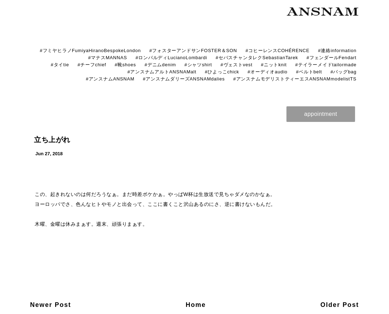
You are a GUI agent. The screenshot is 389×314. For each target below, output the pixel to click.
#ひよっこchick (222, 71)
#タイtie (60, 64)
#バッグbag (343, 71)
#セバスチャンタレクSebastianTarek (257, 57)
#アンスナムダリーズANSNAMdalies (184, 79)
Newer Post (50, 304)
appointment (320, 114)
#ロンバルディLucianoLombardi (171, 57)
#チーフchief (91, 64)
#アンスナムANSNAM (110, 79)
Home (196, 304)
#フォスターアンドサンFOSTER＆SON (193, 50)
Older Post (339, 304)
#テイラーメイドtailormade (325, 64)
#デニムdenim (160, 64)
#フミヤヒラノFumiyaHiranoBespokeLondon (90, 50)
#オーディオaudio (268, 71)
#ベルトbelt (309, 71)
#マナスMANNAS (107, 57)
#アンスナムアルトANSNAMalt (161, 71)
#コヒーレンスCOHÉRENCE (277, 50)
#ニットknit (274, 64)
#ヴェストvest (236, 64)
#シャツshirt (198, 64)
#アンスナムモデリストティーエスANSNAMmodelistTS (294, 79)
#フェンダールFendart (331, 57)
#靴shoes (125, 64)
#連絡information (337, 50)
